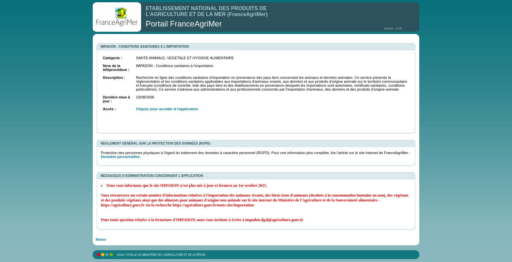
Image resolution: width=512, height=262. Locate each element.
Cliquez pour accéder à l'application (167, 109)
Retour (101, 239)
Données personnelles (120, 157)
